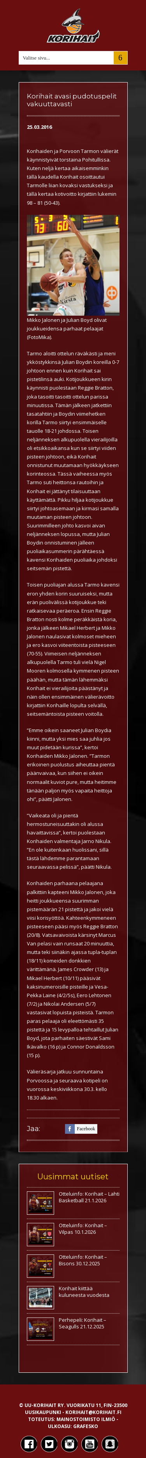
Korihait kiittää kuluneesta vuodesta (84, 1291)
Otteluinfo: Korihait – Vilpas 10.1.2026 (83, 1228)
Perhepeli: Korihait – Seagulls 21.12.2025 (82, 1323)
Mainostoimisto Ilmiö (85, 1419)
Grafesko (85, 1426)
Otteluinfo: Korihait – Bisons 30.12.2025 (83, 1260)
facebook (80, 1129)
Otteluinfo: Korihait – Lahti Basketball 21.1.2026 (89, 1197)
